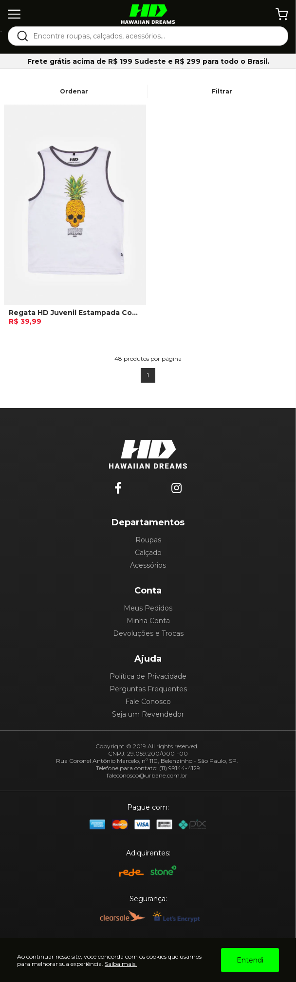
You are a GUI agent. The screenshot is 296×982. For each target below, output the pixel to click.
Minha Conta (148, 620)
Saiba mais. (121, 963)
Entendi (250, 960)
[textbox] (154, 36)
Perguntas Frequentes (148, 689)
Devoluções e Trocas (148, 633)
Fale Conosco (148, 701)
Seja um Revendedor (148, 714)
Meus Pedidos (148, 608)
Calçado (148, 552)
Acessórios (148, 565)
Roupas (148, 540)
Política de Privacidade (148, 676)
